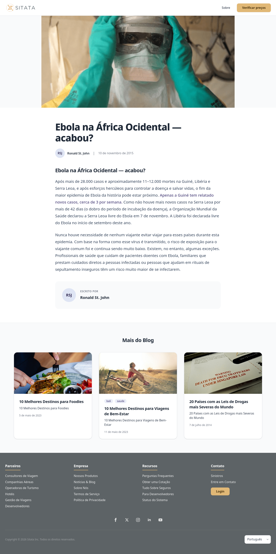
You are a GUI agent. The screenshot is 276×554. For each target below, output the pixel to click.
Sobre (226, 8)
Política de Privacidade (90, 500)
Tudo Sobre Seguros (156, 488)
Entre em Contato (223, 482)
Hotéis (9, 494)
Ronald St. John (94, 297)
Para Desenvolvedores (158, 494)
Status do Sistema (155, 500)
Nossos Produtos (86, 476)
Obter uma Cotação (156, 482)
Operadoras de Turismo (22, 488)
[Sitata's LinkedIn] (149, 520)
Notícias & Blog (84, 482)
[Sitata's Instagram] (138, 520)
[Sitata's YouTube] (160, 520)
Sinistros (217, 476)
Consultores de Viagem (21, 476)
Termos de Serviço (87, 494)
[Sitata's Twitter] (127, 520)
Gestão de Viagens (18, 500)
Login (220, 491)
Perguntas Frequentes (158, 476)
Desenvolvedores (17, 506)
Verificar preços (254, 8)
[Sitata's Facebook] (115, 520)
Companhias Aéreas (19, 482)
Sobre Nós (81, 488)
